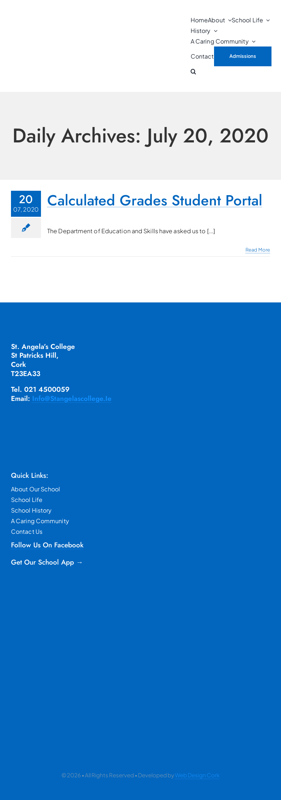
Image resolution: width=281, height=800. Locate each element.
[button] (193, 71)
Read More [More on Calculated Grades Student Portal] (258, 250)
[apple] (41, 643)
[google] (41, 610)
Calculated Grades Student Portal (154, 200)
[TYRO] (53, 691)
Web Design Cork (197, 774)
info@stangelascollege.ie (72, 398)
